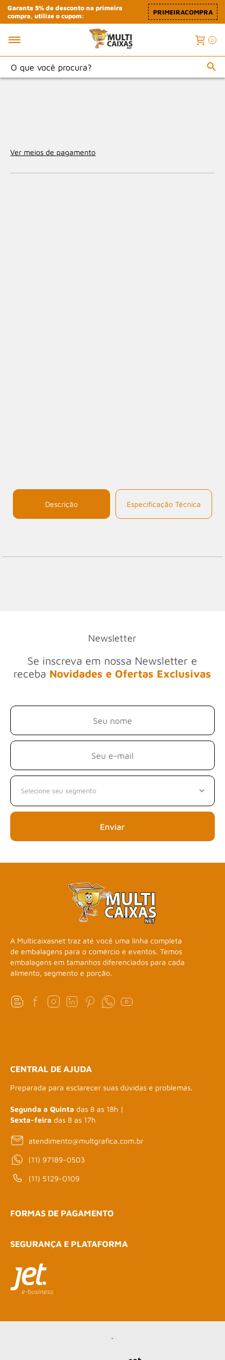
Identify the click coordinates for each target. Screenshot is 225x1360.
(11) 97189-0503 (47, 1159)
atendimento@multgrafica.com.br (76, 1140)
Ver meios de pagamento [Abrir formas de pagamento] (53, 152)
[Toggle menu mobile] (26, 40)
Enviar (112, 826)
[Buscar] (211, 66)
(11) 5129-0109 (44, 1178)
